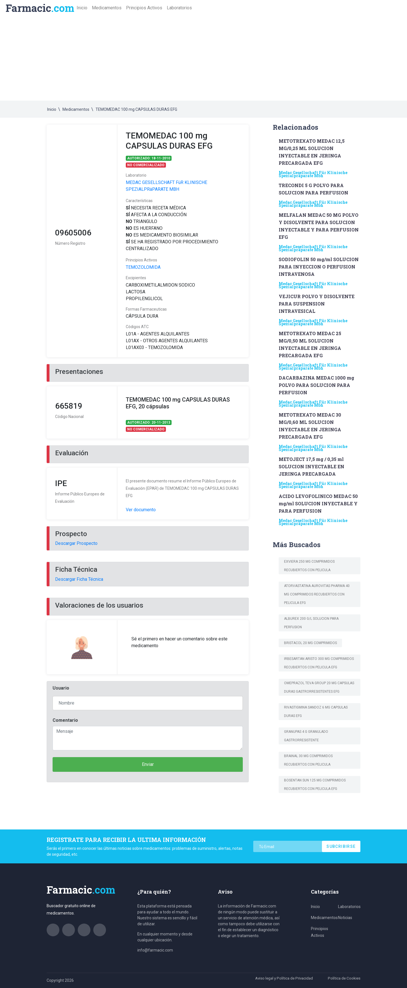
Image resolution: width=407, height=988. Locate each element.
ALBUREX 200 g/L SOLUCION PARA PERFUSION (311, 623)
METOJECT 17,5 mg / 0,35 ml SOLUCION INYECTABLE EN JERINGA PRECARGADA (311, 466)
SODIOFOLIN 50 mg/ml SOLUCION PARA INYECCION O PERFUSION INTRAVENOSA (319, 266)
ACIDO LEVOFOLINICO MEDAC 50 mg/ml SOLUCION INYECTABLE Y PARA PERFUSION (318, 503)
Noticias (345, 917)
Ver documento (141, 509)
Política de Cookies (343, 978)
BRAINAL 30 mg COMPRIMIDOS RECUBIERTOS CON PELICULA (308, 760)
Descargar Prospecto (76, 543)
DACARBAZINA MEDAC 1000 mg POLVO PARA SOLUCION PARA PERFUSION (316, 385)
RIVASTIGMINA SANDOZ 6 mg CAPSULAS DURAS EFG (316, 711)
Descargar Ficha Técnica (79, 579)
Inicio (83, 7)
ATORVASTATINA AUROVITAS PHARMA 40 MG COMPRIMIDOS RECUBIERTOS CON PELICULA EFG (317, 594)
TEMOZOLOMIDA (143, 267)
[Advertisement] (203, 58)
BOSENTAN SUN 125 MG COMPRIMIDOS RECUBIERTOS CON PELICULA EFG (315, 784)
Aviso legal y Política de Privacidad (281, 978)
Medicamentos (107, 7)
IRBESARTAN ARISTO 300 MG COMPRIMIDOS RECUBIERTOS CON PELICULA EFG (319, 663)
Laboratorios (179, 7)
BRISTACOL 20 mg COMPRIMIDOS (310, 643)
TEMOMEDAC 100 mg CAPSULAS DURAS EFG (136, 109)
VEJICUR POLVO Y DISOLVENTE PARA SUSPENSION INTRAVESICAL (316, 303)
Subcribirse (341, 846)
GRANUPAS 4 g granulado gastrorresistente (306, 736)
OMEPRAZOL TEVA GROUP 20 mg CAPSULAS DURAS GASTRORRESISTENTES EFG (319, 687)
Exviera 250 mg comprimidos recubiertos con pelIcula (309, 566)
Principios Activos (144, 7)
